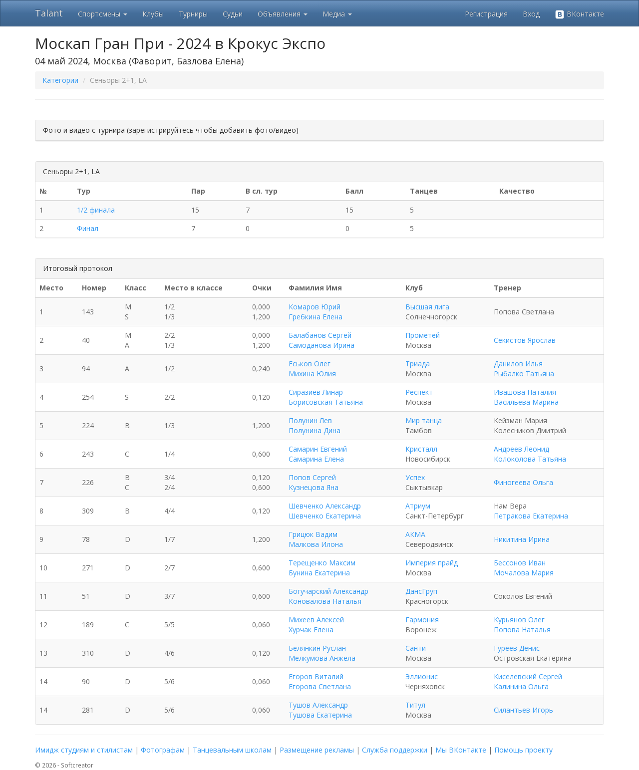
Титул (415, 705)
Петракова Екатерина (531, 515)
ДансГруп (421, 591)
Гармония (422, 619)
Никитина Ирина (522, 539)
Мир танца (423, 420)
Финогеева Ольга (523, 482)
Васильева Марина (526, 402)
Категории (60, 80)
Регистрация (486, 13)
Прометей (422, 335)
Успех (415, 477)
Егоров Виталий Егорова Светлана (320, 681)
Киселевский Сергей (528, 676)
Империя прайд (431, 562)
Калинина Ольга (521, 686)
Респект (419, 392)
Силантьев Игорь (523, 710)
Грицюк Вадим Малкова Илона (316, 539)
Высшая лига (427, 306)
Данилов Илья (518, 363)
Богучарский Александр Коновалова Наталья (328, 596)
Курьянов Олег (519, 619)
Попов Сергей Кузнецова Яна (313, 482)
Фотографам (163, 750)
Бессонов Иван (520, 562)
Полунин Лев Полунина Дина (314, 425)
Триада (417, 363)
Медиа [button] (337, 13)
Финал (87, 228)
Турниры (193, 13)
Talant (49, 13)
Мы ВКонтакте (460, 750)
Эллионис (421, 676)
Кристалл (421, 449)
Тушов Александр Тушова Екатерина (320, 710)
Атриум (417, 506)
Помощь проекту (523, 750)
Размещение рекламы (317, 750)
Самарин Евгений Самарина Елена (318, 454)
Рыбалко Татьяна (524, 373)
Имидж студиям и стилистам (84, 750)
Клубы (153, 13)
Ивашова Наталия (525, 392)
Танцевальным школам (232, 750)
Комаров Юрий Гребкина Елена (315, 311)
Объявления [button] (283, 13)
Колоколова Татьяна (530, 459)
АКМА (415, 534)
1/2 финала (96, 210)
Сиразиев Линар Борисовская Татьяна (326, 397)
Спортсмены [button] (102, 13)
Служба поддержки (394, 750)
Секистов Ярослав (525, 340)
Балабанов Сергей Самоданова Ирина (321, 340)
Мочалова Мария (524, 572)
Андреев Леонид (521, 449)
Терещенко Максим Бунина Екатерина (322, 567)
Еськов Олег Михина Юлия (312, 368)
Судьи (233, 13)
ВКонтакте (579, 14)
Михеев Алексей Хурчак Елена (316, 624)
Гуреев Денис (517, 648)
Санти (415, 648)
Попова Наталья (522, 629)
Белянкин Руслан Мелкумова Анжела (322, 653)
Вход (531, 13)
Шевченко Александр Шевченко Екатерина (325, 510)
